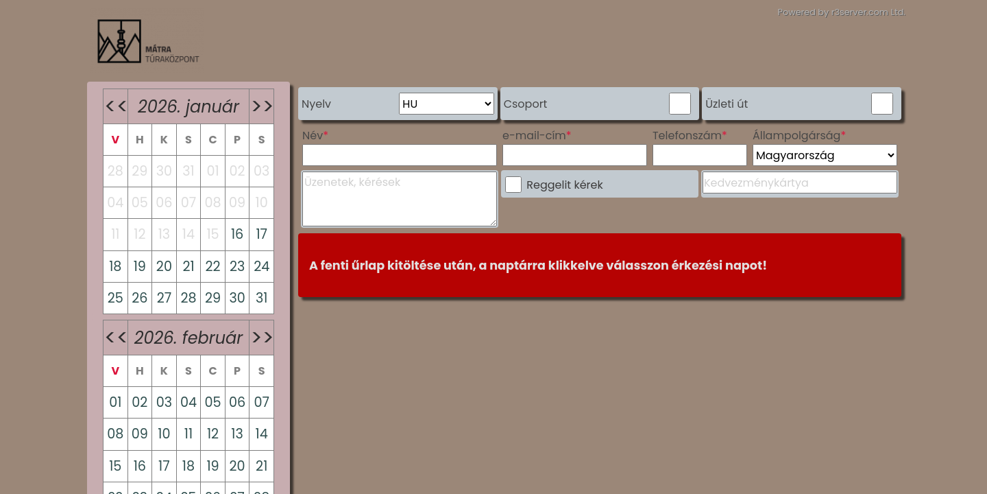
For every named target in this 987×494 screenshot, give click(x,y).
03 (164, 402)
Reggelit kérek (564, 185)
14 (262, 434)
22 (212, 266)
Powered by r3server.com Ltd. (841, 12)
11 (188, 434)
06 (237, 402)
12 (213, 434)
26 (139, 298)
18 (115, 266)
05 (212, 402)
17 (261, 234)
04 (188, 402)
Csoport (526, 104)
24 (261, 266)
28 (188, 298)
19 (140, 266)
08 (115, 434)
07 (261, 402)
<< (115, 106)
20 (164, 266)
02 (139, 402)
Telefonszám (687, 135)
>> (261, 106)
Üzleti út (726, 104)
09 (140, 434)
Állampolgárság (797, 135)
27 (164, 298)
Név (312, 135)
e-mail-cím (534, 135)
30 (237, 298)
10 (164, 434)
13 (237, 434)
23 (237, 266)
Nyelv (316, 104)
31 (261, 298)
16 (237, 234)
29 (213, 298)
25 (115, 298)
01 (115, 402)
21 (188, 266)
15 (115, 466)
